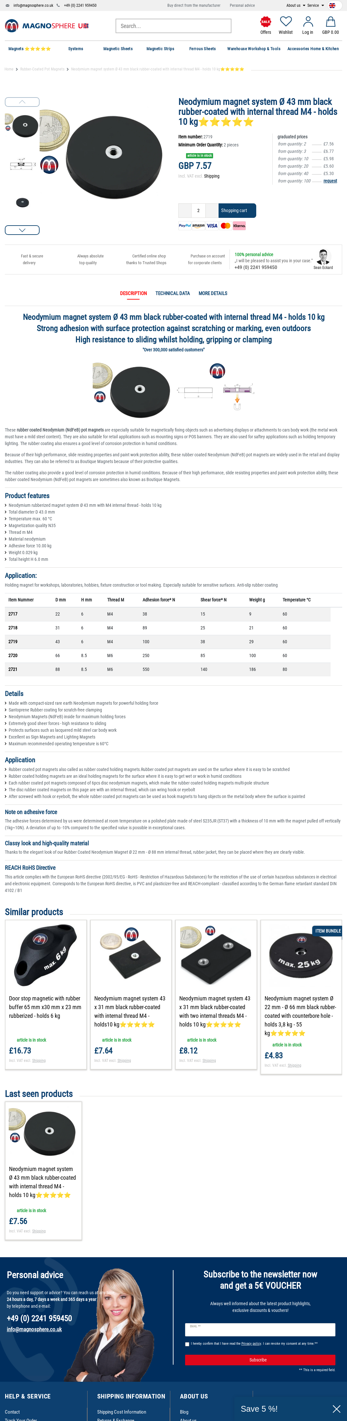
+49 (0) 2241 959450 (80, 5)
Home (9, 69)
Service (313, 5)
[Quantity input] (198, 210)
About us (293, 5)
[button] (22, 230)
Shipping (212, 176)
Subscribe (290, 1360)
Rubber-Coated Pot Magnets (42, 69)
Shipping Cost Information (121, 1412)
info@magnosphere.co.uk (33, 5)
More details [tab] (213, 293)
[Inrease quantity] (212, 211)
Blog (184, 1412)
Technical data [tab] (172, 293)
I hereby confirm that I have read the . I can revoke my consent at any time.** (254, 1344)
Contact (12, 1412)
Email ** (195, 1326)
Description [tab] (133, 293)
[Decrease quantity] (185, 211)
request (330, 180)
